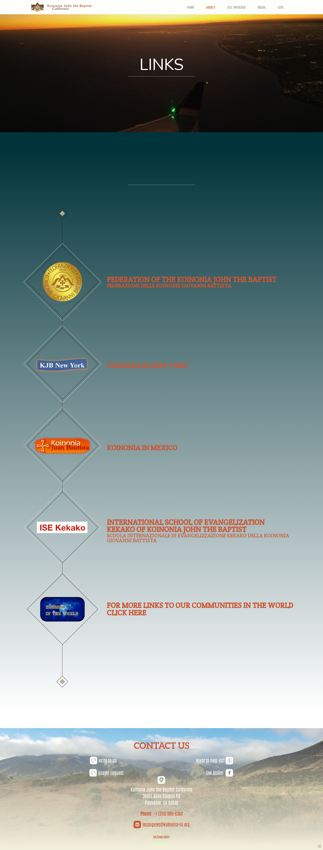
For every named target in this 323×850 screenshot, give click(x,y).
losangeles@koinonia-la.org (166, 825)
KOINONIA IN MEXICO (142, 447)
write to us (103, 761)
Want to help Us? (214, 761)
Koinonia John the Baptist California (161, 790)
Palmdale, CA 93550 (161, 803)
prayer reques (105, 773)
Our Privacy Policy (161, 837)
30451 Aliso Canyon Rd (161, 797)
